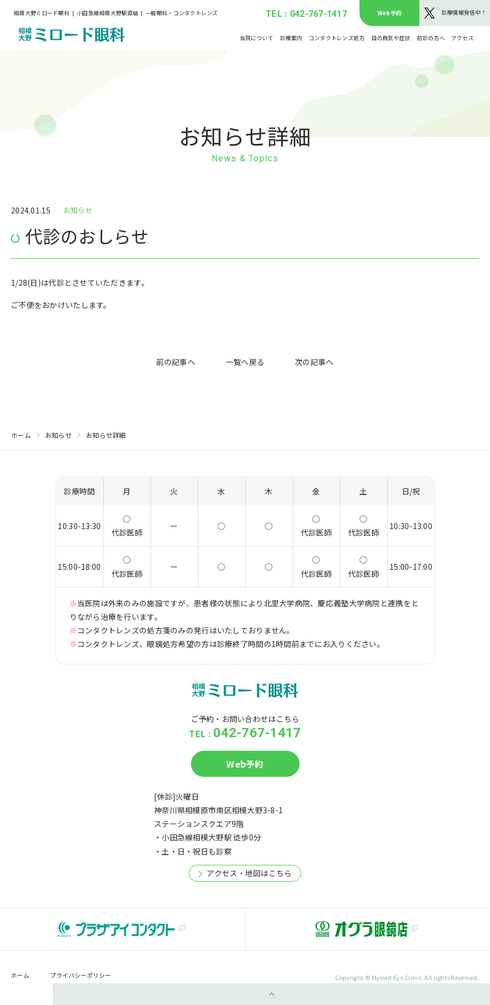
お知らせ (58, 434)
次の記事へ (314, 361)
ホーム (21, 434)
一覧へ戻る (245, 361)
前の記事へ (175, 361)
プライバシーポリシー (80, 975)
